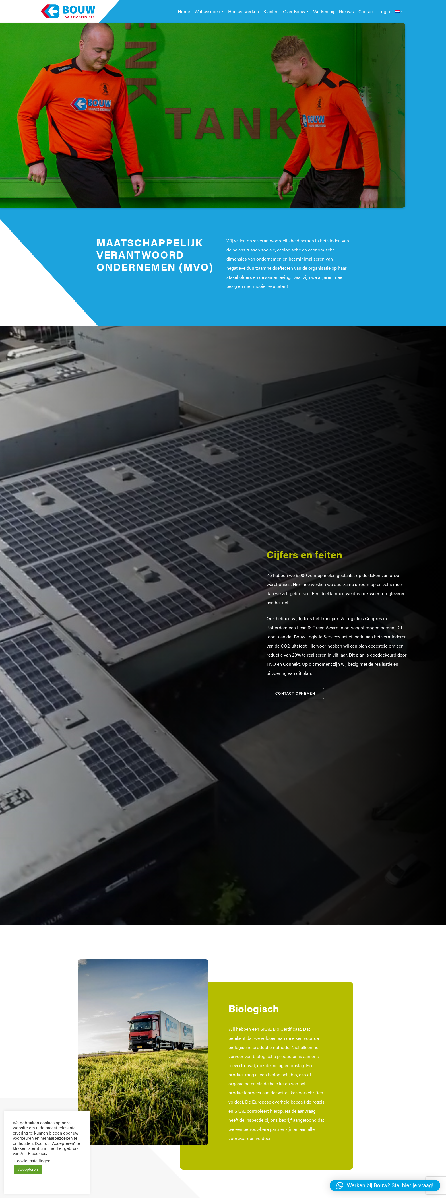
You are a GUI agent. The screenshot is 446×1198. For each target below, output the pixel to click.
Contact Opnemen (295, 694)
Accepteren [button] (28, 1169)
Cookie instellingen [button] (32, 1160)
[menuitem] (398, 11)
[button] (385, 1185)
